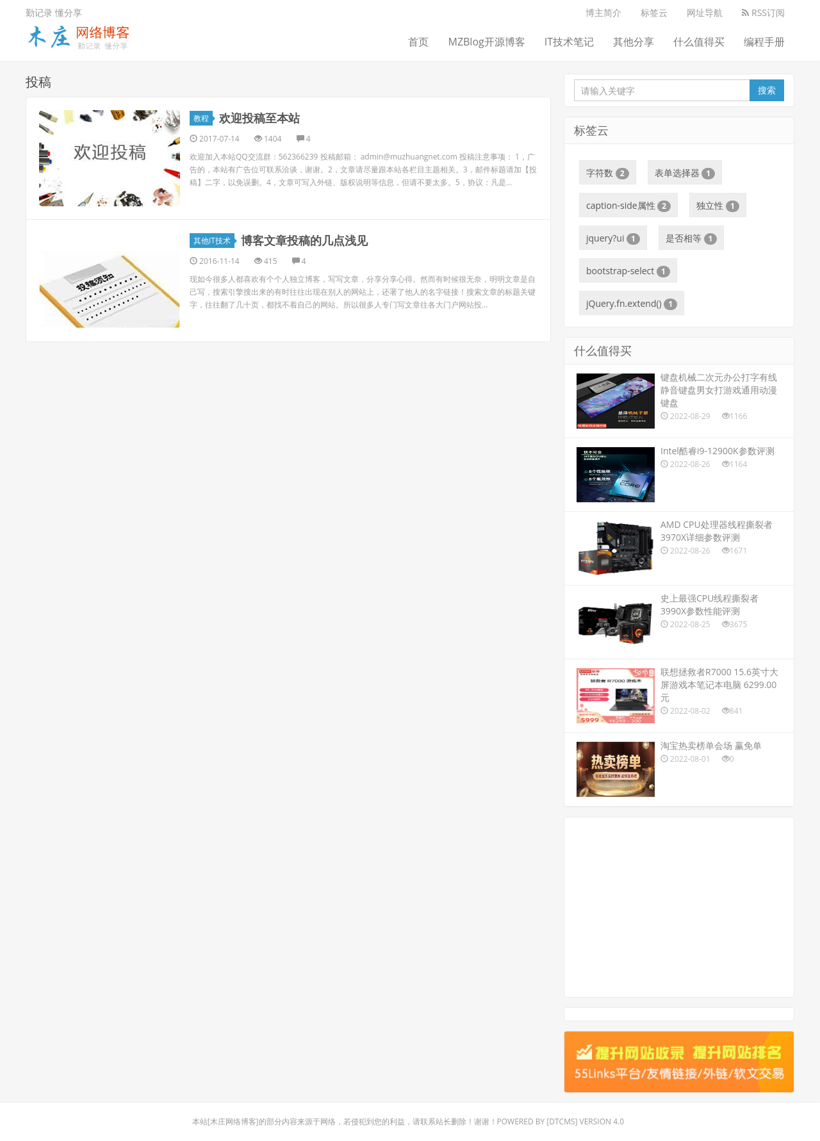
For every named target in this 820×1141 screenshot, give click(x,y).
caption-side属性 (628, 205)
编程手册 (764, 42)
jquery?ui (613, 238)
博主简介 (603, 12)
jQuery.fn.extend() (631, 303)
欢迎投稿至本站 (259, 118)
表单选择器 (685, 173)
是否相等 (692, 238)
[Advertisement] (679, 907)
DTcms (562, 1121)
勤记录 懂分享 (54, 12)
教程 (203, 118)
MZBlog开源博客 (486, 42)
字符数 (607, 173)
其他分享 (633, 42)
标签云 (654, 12)
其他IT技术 (213, 240)
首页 (418, 42)
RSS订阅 (763, 12)
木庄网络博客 (233, 1121)
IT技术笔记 (569, 42)
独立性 (717, 205)
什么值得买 (699, 42)
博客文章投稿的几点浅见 (304, 240)
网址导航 (705, 12)
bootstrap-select (628, 271)
